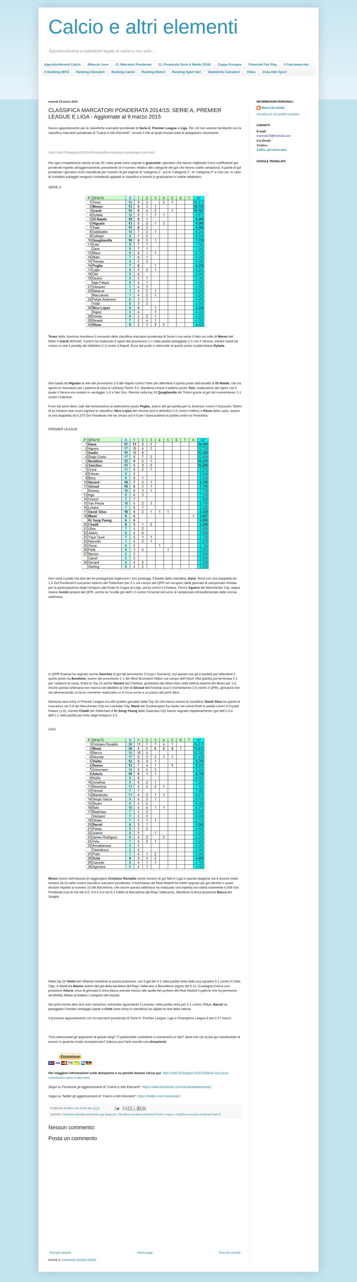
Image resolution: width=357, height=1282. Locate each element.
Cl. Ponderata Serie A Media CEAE (184, 64)
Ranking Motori (153, 72)
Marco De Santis (273, 108)
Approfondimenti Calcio (62, 64)
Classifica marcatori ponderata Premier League (146, 1114)
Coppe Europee (230, 64)
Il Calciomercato (296, 64)
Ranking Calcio (123, 72)
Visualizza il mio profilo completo (278, 114)
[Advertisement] (138, 89)
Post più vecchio (229, 1252)
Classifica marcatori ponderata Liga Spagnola (89, 1114)
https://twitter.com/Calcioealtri (159, 1096)
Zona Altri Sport (274, 72)
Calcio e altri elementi (143, 27)
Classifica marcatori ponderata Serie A (198, 1114)
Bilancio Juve (98, 64)
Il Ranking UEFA (56, 72)
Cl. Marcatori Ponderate (133, 64)
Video (251, 72)
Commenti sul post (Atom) (78, 1260)
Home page (145, 1252)
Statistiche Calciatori (224, 72)
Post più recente (60, 1252)
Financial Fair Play (263, 64)
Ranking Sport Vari (186, 72)
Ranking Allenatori (90, 72)
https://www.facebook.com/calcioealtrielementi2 (177, 1087)
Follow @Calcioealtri (272, 150)
